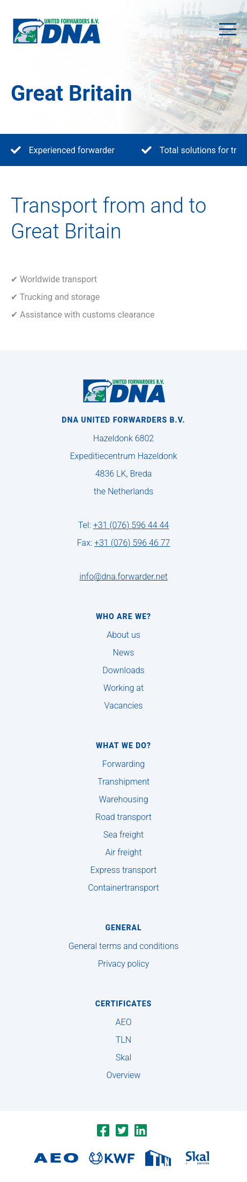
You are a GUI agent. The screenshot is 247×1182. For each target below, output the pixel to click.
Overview (124, 1075)
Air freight (123, 852)
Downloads (123, 670)
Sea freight (123, 835)
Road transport (123, 817)
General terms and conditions (124, 946)
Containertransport (123, 888)
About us (123, 635)
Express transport (124, 870)
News (123, 653)
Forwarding (123, 764)
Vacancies (123, 706)
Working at (123, 688)
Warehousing (123, 799)
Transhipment (123, 782)
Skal (123, 1057)
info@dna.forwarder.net (123, 576)
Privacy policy (123, 964)
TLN (123, 1040)
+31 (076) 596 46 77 (132, 543)
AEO (124, 1022)
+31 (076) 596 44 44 (131, 525)
